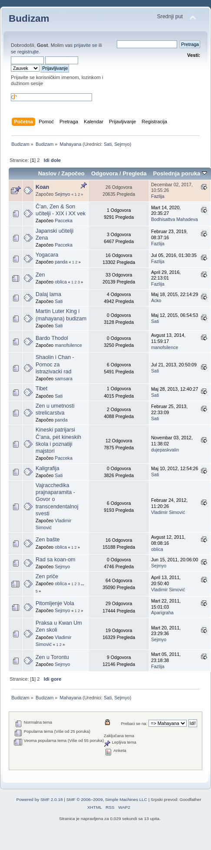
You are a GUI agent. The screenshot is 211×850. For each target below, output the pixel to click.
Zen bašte (47, 540)
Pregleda (134, 173)
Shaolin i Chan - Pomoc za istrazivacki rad (55, 364)
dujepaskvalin (165, 449)
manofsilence (68, 345)
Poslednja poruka (180, 173)
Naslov (47, 173)
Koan (42, 187)
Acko (156, 300)
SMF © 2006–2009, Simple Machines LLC (106, 799)
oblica (61, 281)
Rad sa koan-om (55, 560)
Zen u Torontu (52, 657)
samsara (64, 378)
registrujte (28, 51)
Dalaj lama (48, 294)
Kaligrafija (47, 468)
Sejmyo (122, 144)
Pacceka (64, 220)
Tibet (41, 388)
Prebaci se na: (134, 723)
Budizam (29, 18)
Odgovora (104, 173)
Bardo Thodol (52, 338)
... (82, 584)
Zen (40, 275)
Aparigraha (162, 612)
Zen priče (47, 576)
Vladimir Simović (168, 512)
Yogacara (47, 255)
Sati (108, 144)
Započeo (73, 173)
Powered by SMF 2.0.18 (39, 799)
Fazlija (158, 196)
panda (61, 261)
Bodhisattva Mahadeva (174, 219)
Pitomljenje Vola (55, 603)
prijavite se (85, 45)
